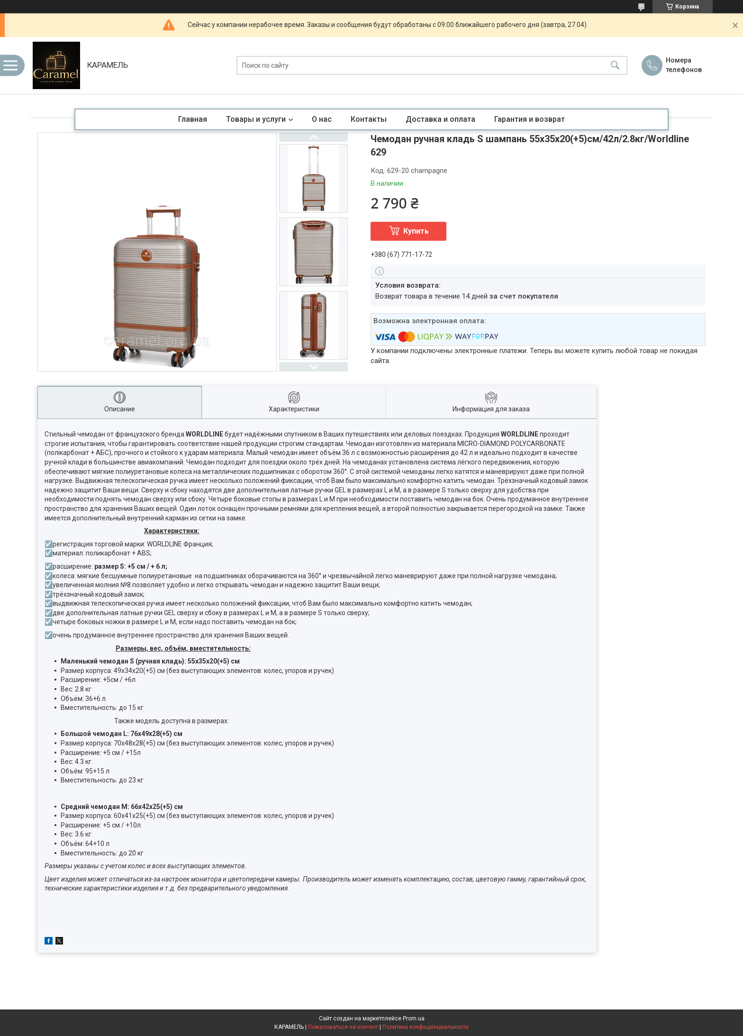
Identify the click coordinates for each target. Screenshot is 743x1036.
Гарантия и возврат (529, 119)
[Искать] (615, 65)
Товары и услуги (256, 119)
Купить (416, 231)
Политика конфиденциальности (425, 1027)
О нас (322, 119)
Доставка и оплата (440, 119)
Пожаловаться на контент (343, 1027)
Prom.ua (414, 1018)
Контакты (369, 119)
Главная (192, 119)
